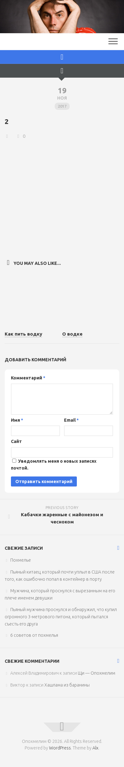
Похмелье (20, 560)
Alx (95, 747)
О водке (72, 334)
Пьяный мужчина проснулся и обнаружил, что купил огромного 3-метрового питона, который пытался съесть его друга (61, 616)
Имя (17, 420)
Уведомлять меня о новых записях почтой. (54, 465)
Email (71, 420)
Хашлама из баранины (67, 684)
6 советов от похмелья (34, 635)
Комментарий (28, 377)
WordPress (60, 747)
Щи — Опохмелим (96, 673)
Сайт (16, 441)
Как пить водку (23, 334)
